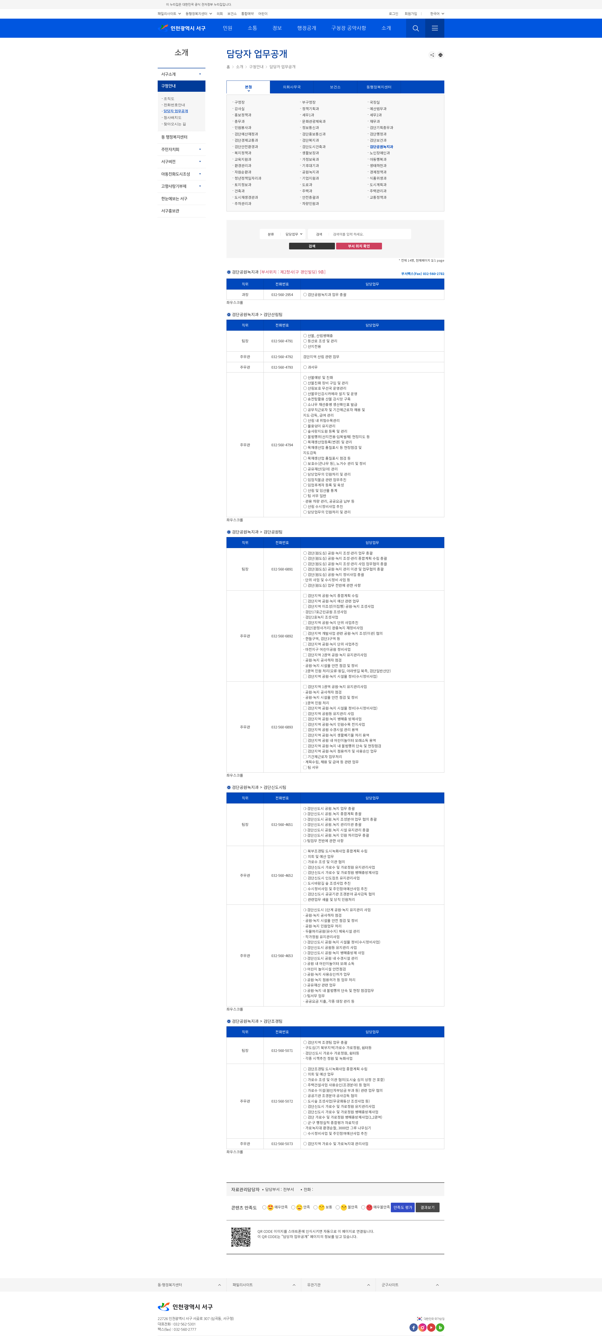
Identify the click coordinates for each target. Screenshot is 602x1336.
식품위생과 (378, 178)
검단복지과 (310, 140)
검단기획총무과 (381, 127)
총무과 (240, 121)
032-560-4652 (282, 859)
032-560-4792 (282, 351)
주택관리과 (378, 190)
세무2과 (376, 114)
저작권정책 (245, 1315)
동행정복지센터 (196, 14)
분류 (271, 234)
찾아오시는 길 (175, 124)
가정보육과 (310, 159)
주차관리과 (243, 203)
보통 (329, 1179)
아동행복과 (378, 159)
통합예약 (247, 14)
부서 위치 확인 (359, 245)
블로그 (440, 1300)
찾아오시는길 (354, 1315)
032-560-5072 (282, 1079)
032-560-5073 (282, 1122)
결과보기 (427, 1180)
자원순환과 (243, 171)
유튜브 (431, 1300)
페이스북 (413, 1300)
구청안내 (168, 86)
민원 (227, 28)
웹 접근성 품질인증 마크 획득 (394, 1315)
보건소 (232, 14)
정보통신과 (310, 127)
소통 (252, 28)
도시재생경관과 (246, 197)
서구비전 (168, 162)
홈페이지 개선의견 (188, 1315)
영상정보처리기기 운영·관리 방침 (282, 1315)
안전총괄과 (310, 197)
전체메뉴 (434, 28)
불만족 (353, 1179)
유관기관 (314, 1258)
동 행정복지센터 (174, 137)
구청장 (240, 102)
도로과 (307, 184)
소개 (386, 28)
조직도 (169, 99)
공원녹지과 (310, 171)
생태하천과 (378, 165)
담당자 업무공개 (176, 111)
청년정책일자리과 (248, 178)
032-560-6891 (282, 558)
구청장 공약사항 (348, 28)
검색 (319, 234)
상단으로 (435, 1316)
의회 (220, 14)
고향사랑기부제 (173, 186)
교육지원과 (243, 159)
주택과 (307, 190)
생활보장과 (310, 152)
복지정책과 (243, 152)
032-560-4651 (282, 808)
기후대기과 (310, 165)
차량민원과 (310, 203)
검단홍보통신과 (314, 133)
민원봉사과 (243, 127)
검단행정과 (378, 133)
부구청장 (309, 102)
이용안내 (164, 1315)
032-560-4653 (282, 939)
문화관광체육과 (314, 121)
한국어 (435, 14)
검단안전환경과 (246, 146)
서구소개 (168, 74)
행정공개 (306, 28)
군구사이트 (390, 1258)
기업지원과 (310, 178)
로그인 (393, 14)
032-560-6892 (282, 625)
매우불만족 (381, 1179)
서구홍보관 (170, 211)
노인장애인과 (380, 152)
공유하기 (432, 55)
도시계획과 (378, 184)
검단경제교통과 (246, 140)
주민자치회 (170, 149)
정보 (277, 28)
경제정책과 (378, 171)
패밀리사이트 (167, 14)
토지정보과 (243, 184)
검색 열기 (415, 28)
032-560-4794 (282, 439)
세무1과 (308, 114)
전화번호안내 (174, 105)
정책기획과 (310, 108)
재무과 (375, 121)
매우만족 (281, 1179)
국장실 (375, 102)
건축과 (240, 190)
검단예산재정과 (246, 133)
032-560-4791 (282, 335)
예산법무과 (378, 108)
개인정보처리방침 (220, 1315)
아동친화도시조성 (175, 174)
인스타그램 (422, 1300)
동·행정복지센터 (170, 1258)
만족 (306, 1179)
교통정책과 (378, 197)
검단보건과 (378, 140)
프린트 (440, 55)
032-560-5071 (282, 1028)
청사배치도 (173, 117)
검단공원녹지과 (381, 146)
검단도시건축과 (314, 146)
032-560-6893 (282, 716)
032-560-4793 (282, 361)
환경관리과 (243, 165)
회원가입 (411, 14)
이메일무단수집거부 (325, 1315)
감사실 (240, 108)
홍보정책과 (243, 114)
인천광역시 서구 (181, 28)
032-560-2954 (282, 294)
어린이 (263, 14)
